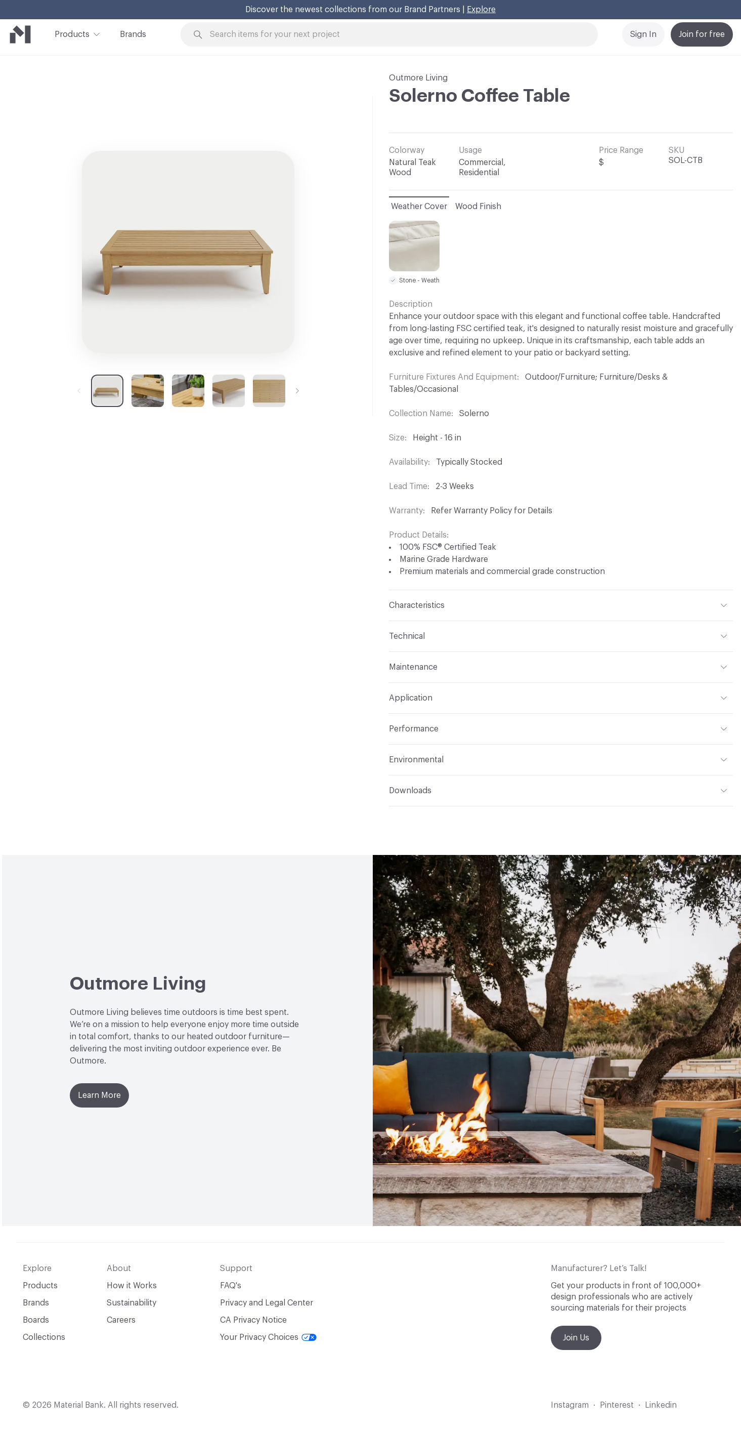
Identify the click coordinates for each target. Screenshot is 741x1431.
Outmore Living (418, 78)
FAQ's (230, 1286)
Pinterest (617, 1405)
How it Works (132, 1286)
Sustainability (131, 1303)
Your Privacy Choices (268, 1337)
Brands (133, 34)
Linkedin (661, 1405)
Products (72, 33)
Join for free (702, 34)
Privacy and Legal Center (266, 1303)
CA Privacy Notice (253, 1320)
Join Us (576, 1338)
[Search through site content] (395, 34)
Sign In (643, 34)
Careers (121, 1320)
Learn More (99, 1095)
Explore (481, 10)
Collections (44, 1337)
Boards (36, 1320)
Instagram (570, 1405)
